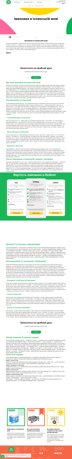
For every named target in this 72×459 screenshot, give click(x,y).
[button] (36, 77)
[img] (16, 417)
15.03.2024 (49, 427)
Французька (18, 452)
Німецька (17, 448)
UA (63, 3)
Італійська (18, 451)
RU (65, 3)
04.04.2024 (29, 427)
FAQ (32, 450)
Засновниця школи (15, 37)
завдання (33, 451)
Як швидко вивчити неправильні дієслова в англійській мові (54, 430)
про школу (26, 447)
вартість (25, 448)
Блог (33, 5)
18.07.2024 (9, 427)
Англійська (18, 447)
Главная (29, 5)
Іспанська (17, 450)
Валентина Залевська (16, 36)
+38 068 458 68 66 (62, 0)
